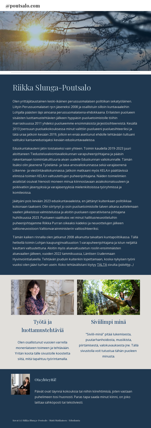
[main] (75, 87)
